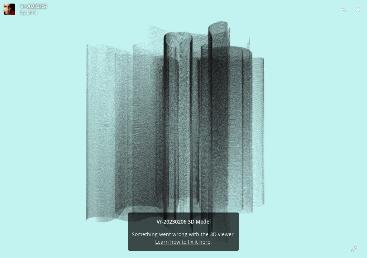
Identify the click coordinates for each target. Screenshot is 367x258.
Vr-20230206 (33, 6)
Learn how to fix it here (182, 241)
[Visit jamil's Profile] (9, 9)
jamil (32, 12)
